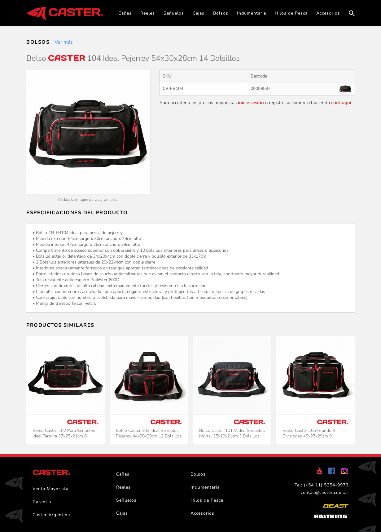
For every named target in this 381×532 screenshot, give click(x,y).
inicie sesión (251, 103)
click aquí (341, 103)
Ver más (64, 42)
